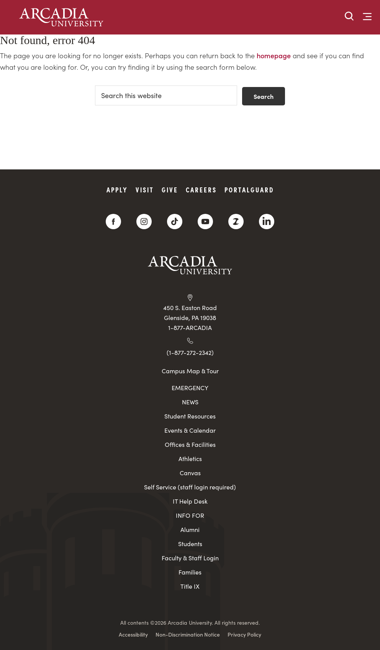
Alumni (190, 529)
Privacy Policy (244, 634)
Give (170, 189)
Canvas (190, 472)
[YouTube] (205, 221)
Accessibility (133, 634)
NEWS (190, 402)
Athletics (190, 458)
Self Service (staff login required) (190, 487)
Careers (201, 189)
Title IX (190, 586)
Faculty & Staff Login (190, 558)
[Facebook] (113, 221)
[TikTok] (174, 221)
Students (190, 543)
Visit (145, 189)
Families (190, 572)
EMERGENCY (190, 387)
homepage (274, 55)
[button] (349, 16)
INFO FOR (190, 515)
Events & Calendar (190, 430)
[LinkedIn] (266, 221)
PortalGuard (249, 189)
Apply (117, 189)
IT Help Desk (190, 501)
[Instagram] (144, 221)
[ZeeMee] (236, 221)
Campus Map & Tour (190, 370)
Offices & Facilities (190, 444)
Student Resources (190, 416)
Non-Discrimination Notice (188, 634)
